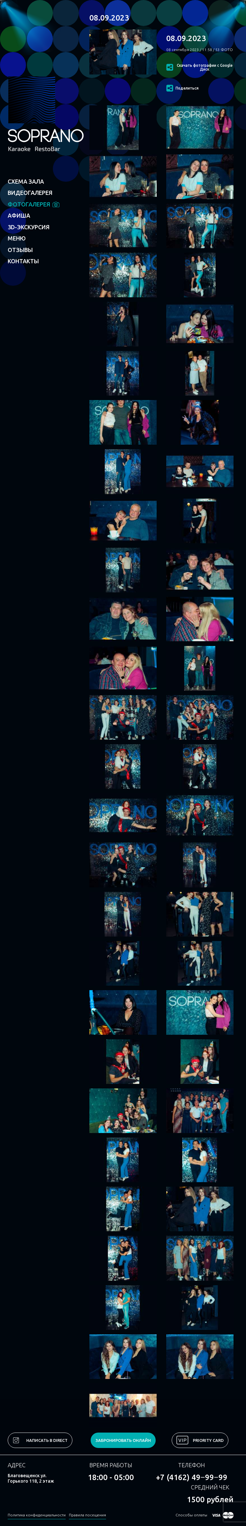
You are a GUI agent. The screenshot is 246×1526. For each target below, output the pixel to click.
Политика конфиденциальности (37, 1515)
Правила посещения (87, 1515)
